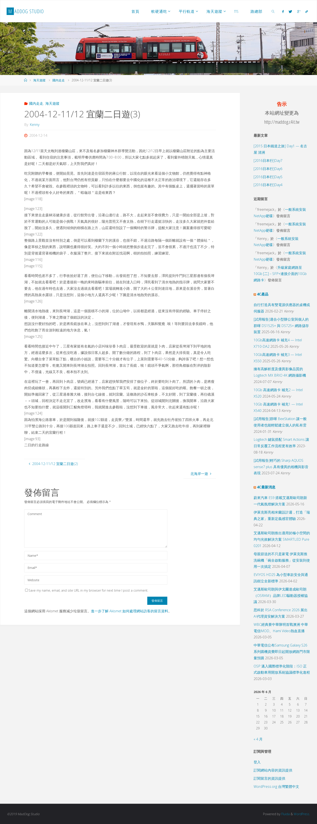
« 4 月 (258, 739)
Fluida (284, 814)
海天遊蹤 (39, 80)
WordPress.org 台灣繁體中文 (276, 786)
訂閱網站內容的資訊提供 (273, 770)
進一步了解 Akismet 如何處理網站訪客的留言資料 (129, 611)
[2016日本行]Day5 (268, 176)
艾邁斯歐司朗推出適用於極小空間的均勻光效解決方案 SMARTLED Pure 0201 (282, 539)
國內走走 (58, 80)
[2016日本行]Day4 (268, 184)
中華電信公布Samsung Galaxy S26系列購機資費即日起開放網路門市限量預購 (282, 651)
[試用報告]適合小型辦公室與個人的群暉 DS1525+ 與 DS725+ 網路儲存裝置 (281, 325)
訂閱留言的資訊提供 (269, 778)
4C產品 (262, 294)
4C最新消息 (266, 487)
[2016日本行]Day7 (268, 160)
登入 (257, 762)
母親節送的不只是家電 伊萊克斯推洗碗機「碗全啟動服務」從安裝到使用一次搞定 (282, 560)
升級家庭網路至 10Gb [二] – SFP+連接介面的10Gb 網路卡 (280, 274)
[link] (273, 11)
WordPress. (301, 814)
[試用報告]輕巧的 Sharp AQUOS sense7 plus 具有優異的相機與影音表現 (281, 467)
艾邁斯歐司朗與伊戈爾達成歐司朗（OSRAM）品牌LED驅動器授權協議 (281, 595)
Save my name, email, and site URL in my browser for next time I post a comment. (86, 590)
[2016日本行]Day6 (268, 168)
